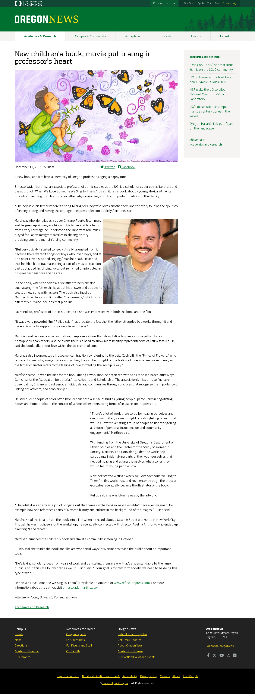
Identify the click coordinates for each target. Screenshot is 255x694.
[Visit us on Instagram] (228, 656)
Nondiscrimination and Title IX (101, 676)
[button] (96, 161)
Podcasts (165, 36)
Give (217, 3)
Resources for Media (80, 629)
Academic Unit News (130, 651)
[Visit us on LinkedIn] (235, 656)
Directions (21, 645)
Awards (195, 36)
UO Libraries (22, 657)
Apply (201, 3)
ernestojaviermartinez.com (81, 587)
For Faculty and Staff (79, 645)
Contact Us (73, 651)
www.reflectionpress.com (132, 583)
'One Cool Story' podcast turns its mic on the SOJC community (211, 67)
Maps (18, 640)
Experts (225, 36)
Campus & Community (90, 36)
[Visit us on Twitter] (214, 656)
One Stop (189, 3)
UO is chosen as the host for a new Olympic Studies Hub (210, 79)
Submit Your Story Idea (132, 634)
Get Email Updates (129, 640)
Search (227, 3)
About (176, 676)
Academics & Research (40, 36)
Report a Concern (68, 676)
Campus (20, 629)
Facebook (126, 167)
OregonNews (127, 629)
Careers (165, 676)
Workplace (132, 36)
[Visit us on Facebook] (208, 656)
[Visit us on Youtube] (221, 656)
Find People (190, 676)
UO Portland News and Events (136, 657)
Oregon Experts (76, 634)
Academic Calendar (27, 651)
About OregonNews (130, 645)
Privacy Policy (148, 676)
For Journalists (75, 640)
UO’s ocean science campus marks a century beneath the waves (210, 111)
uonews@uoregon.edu (220, 646)
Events (19, 634)
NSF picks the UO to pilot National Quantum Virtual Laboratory (207, 94)
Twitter (107, 167)
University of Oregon (115, 683)
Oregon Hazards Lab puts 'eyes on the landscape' (211, 126)
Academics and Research (32, 607)
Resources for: (161, 3)
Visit (209, 3)
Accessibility (129, 676)
